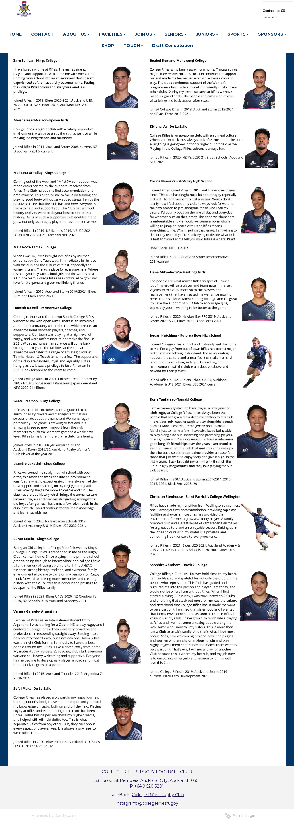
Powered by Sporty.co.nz (54, 815)
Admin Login (240, 815)
